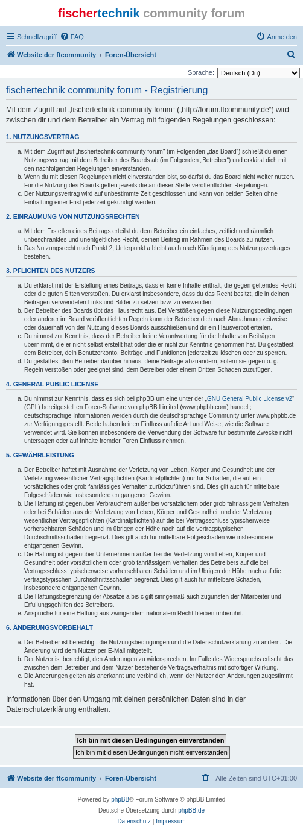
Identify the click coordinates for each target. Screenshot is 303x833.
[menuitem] (72, 37)
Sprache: (201, 72)
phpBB (120, 799)
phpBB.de (191, 810)
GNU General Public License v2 (249, 398)
